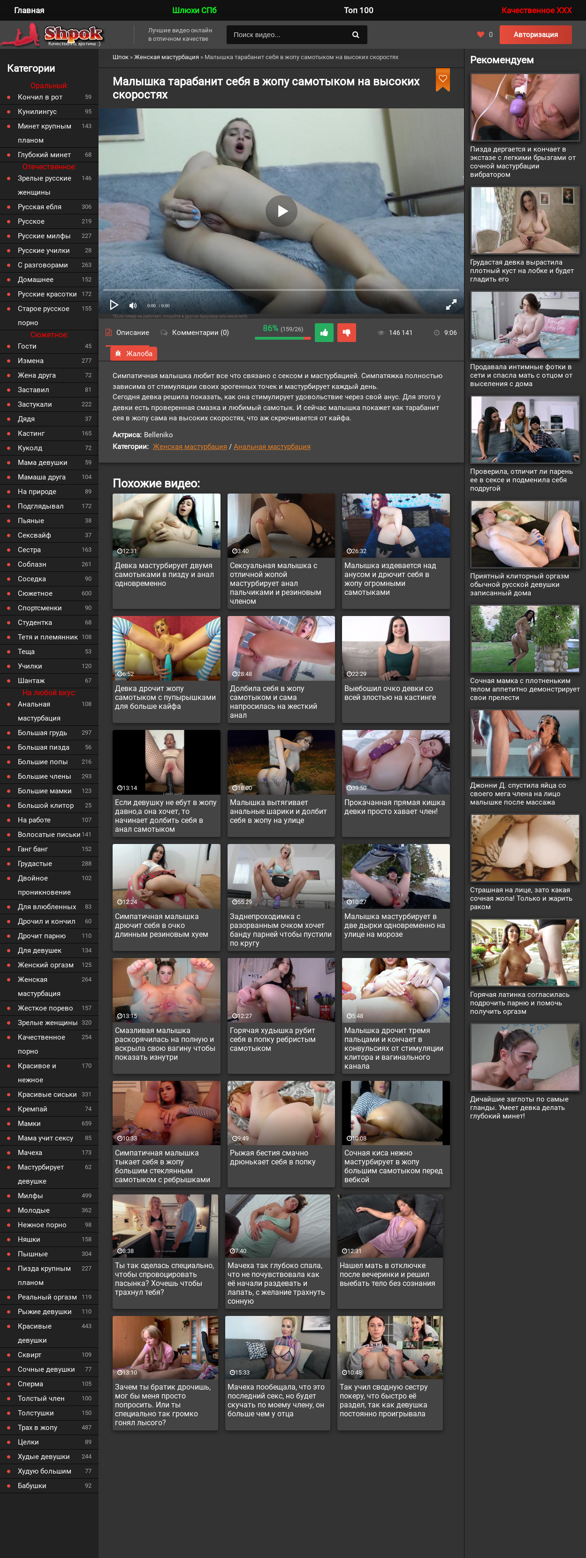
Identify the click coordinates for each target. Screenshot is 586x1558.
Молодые (34, 1210)
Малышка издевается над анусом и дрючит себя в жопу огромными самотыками (390, 579)
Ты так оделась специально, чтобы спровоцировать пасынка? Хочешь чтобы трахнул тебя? (164, 1279)
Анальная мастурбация (272, 446)
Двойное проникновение (44, 885)
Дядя (26, 419)
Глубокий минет (44, 155)
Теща (26, 651)
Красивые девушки (35, 1333)
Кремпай (32, 1109)
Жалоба (133, 354)
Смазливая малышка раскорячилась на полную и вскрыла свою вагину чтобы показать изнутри (165, 1044)
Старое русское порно (43, 315)
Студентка (35, 622)
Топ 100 (358, 10)
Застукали (35, 404)
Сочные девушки (46, 1369)
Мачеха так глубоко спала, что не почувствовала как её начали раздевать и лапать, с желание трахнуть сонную (276, 1283)
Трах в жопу (37, 1427)
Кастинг (31, 433)
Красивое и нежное (37, 1073)
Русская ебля (39, 207)
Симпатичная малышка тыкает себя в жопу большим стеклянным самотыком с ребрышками (162, 1166)
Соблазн (32, 564)
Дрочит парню (42, 936)
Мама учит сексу (45, 1138)
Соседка (32, 579)
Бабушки (32, 1486)
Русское (31, 221)
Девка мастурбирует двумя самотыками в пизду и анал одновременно (164, 574)
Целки (28, 1442)
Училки (30, 666)
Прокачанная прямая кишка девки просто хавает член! (394, 807)
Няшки (29, 1239)
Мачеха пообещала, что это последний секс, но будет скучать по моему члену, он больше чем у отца (276, 1400)
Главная (29, 10)
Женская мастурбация (190, 446)
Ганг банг (33, 849)
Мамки (29, 1123)
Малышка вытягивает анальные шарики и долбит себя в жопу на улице (278, 811)
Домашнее (35, 279)
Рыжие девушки (45, 1311)
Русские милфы (44, 236)
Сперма (30, 1384)
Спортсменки (40, 608)
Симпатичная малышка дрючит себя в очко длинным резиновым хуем (161, 925)
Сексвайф (34, 535)
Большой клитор (46, 805)
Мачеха (30, 1152)
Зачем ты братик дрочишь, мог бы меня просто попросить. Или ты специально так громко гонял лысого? (163, 1405)
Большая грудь (42, 733)
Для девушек (39, 950)
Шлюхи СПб (194, 10)
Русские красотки (47, 294)
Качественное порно (41, 1044)
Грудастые (35, 863)
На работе (34, 820)
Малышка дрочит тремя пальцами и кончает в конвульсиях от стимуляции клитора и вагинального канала (393, 1048)
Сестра (29, 550)
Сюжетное (35, 593)
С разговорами (43, 265)
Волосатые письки (49, 834)
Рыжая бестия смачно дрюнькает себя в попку (273, 1157)
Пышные (33, 1254)
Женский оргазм (46, 965)
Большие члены (44, 776)
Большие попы (43, 762)
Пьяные (31, 521)
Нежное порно (42, 1225)
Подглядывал (41, 506)
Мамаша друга (42, 477)
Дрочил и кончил (47, 921)
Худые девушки (44, 1456)
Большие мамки (45, 791)
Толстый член (41, 1398)
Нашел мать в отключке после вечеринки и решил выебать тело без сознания (387, 1274)
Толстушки (36, 1413)
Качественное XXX (537, 10)
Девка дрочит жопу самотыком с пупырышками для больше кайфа (165, 697)
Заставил (33, 390)
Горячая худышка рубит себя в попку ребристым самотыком (273, 1039)
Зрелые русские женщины (44, 185)
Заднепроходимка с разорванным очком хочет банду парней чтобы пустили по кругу (281, 930)
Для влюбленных (47, 907)
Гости (27, 346)
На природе (37, 491)
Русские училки (44, 250)
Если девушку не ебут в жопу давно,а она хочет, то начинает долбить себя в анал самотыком (166, 816)
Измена (31, 361)
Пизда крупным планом (44, 1275)
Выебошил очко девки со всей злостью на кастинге (390, 693)
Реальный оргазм (47, 1297)
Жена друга (37, 375)
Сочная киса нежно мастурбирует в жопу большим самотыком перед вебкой (393, 1166)
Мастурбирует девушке (41, 1174)
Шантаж (31, 680)
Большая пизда (43, 747)
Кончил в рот (40, 97)
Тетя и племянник (48, 637)
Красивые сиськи (47, 1094)
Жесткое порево (45, 1008)
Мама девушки (43, 462)
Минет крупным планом (44, 133)
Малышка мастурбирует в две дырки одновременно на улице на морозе (394, 925)
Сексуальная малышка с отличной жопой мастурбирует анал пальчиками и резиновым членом (275, 583)
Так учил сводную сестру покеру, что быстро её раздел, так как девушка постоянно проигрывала (384, 1400)
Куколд (30, 448)
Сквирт (29, 1355)
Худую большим (44, 1471)
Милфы (30, 1196)
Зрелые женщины (48, 1022)
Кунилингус (37, 111)
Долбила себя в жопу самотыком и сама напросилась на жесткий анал (273, 702)
